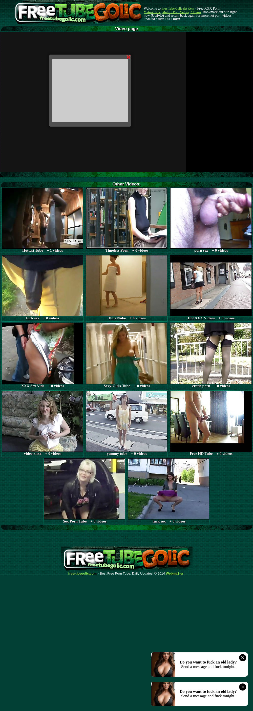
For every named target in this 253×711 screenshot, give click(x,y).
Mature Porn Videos (175, 12)
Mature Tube (152, 12)
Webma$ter (175, 573)
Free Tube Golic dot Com (177, 8)
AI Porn (196, 12)
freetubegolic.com (82, 573)
